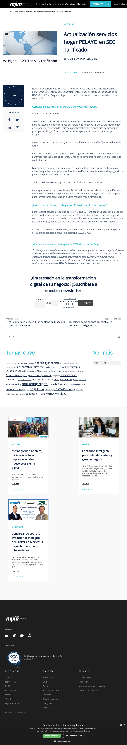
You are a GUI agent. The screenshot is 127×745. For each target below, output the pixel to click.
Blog (64, 4)
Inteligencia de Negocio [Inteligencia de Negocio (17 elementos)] (66, 379)
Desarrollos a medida (88, 690)
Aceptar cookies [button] (51, 736)
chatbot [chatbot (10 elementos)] (31, 363)
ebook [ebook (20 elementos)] (63, 367)
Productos (50, 4)
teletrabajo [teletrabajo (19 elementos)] (32, 393)
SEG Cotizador (11, 690)
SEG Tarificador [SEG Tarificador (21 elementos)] (63, 389)
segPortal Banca (12, 703)
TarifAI (7, 686)
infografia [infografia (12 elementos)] (56, 375)
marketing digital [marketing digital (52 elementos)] (35, 384)
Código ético (48, 703)
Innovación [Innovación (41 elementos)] (68, 375)
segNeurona (10, 682)
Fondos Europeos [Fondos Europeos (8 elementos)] (81, 371)
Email (48, 302)
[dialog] (63, 733)
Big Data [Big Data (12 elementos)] (24, 363)
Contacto (47, 694)
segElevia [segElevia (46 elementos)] (37, 389)
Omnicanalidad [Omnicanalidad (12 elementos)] (71, 384)
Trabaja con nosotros (52, 690)
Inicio (11, 12)
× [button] (124, 724)
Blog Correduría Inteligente (23, 12)
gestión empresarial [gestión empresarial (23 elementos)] (39, 375)
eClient (8, 699)
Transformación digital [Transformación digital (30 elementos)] (52, 393)
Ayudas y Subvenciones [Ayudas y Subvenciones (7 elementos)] (13, 363)
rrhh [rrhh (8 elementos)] (28, 390)
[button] (63, 741)
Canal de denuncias (51, 699)
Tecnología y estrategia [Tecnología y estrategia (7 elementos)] (18, 394)
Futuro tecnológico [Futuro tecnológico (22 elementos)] (16, 375)
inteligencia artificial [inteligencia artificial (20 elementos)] (42, 379)
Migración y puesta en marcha (92, 686)
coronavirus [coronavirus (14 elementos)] (11, 367)
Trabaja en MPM (73, 4)
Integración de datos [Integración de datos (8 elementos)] (24, 380)
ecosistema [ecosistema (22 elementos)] (73, 367)
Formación (83, 682)
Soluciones (40, 4)
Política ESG (48, 707)
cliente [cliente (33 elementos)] (55, 363)
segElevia (9, 677)
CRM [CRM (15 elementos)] (42, 367)
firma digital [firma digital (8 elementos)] (71, 371)
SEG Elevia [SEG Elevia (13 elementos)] (49, 389)
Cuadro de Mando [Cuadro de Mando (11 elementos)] (52, 367)
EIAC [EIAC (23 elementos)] (37, 370)
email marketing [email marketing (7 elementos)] (45, 371)
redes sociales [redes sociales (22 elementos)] (14, 389)
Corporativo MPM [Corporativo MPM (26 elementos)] (28, 367)
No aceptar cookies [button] (74, 736)
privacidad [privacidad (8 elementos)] (81, 384)
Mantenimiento (85, 677)
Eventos (46, 686)
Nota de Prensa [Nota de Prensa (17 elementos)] (57, 384)
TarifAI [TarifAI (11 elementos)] (8, 394)
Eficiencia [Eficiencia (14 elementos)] (29, 371)
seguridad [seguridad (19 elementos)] (77, 389)
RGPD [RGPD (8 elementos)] (24, 390)
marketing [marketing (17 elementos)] (16, 384)
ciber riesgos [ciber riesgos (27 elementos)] (42, 363)
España (82, 4)
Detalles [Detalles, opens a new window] (87, 731)
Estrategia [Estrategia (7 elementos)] (64, 371)
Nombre (40, 299)
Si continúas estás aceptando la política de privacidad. (69, 302)
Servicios (58, 4)
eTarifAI (8, 694)
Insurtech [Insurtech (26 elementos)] (11, 379)
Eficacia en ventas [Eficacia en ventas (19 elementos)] (15, 370)
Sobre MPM (48, 677)
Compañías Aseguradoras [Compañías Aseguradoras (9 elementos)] (69, 363)
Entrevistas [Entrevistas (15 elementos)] (56, 371)
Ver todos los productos (15, 712)
